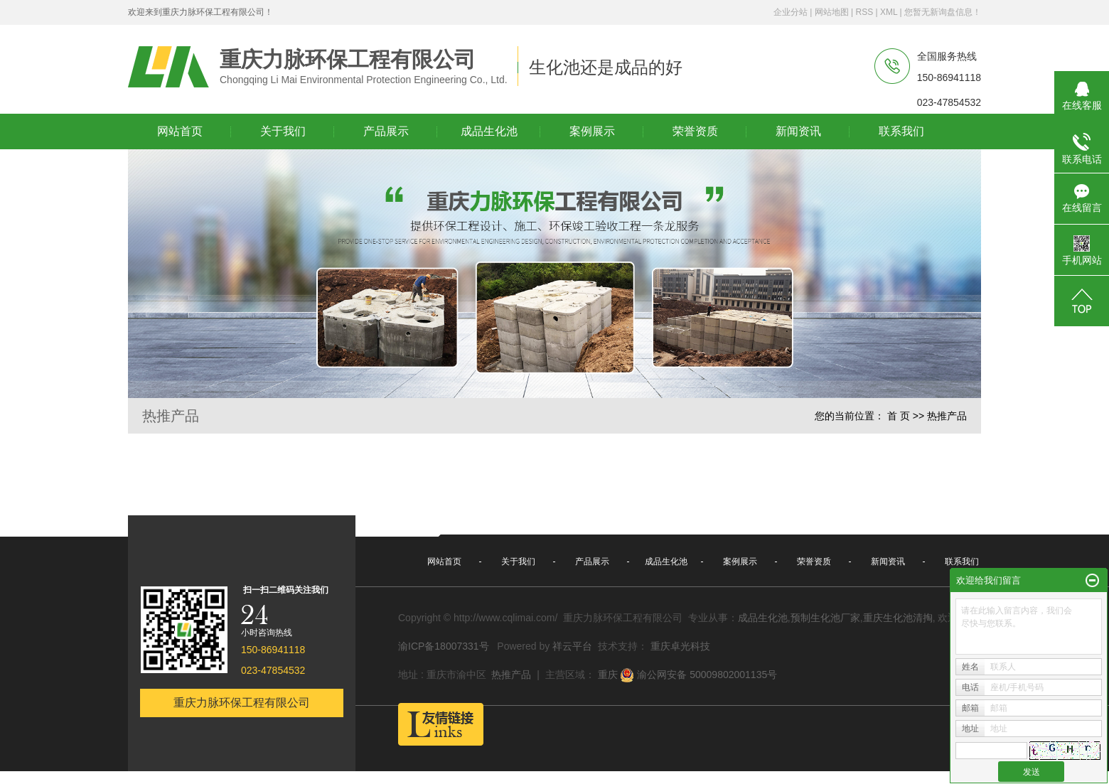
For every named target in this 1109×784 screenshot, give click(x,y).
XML (888, 12)
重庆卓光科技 (680, 646)
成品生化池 (763, 617)
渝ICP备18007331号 (443, 646)
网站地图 (832, 12)
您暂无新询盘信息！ (942, 12)
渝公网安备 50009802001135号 (698, 675)
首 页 (898, 415)
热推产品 (511, 674)
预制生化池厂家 (825, 617)
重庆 (608, 674)
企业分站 (790, 12)
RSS (864, 12)
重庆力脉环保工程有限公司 (241, 703)
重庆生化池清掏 (898, 617)
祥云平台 (572, 646)
